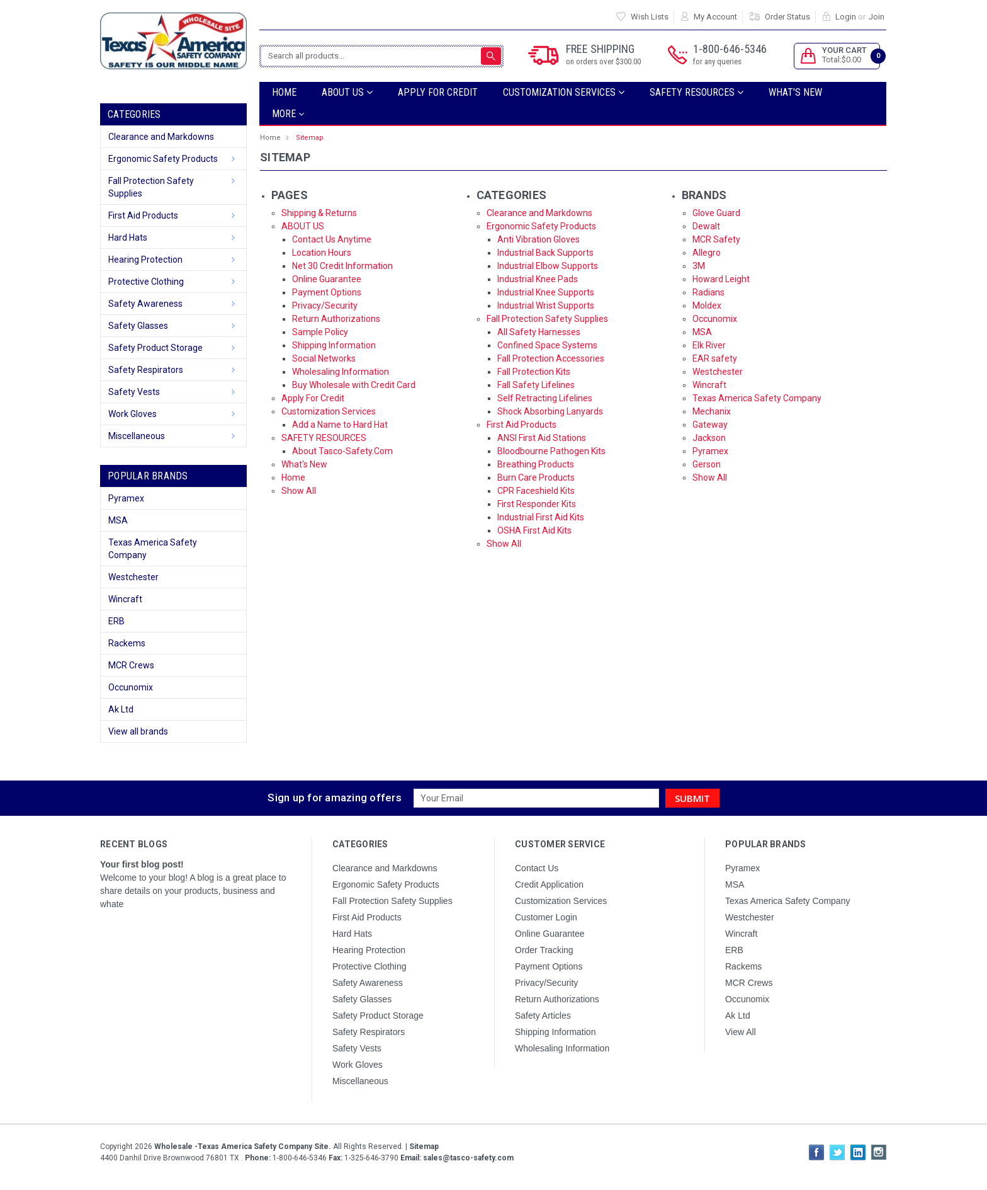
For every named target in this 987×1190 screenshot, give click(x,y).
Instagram (879, 1152)
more (288, 114)
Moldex (706, 305)
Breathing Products (535, 464)
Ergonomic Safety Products (163, 159)
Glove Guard (716, 213)
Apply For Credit (438, 92)
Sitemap (310, 138)
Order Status (787, 16)
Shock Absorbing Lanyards (550, 411)
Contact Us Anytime (331, 239)
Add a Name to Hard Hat (340, 425)
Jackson (709, 438)
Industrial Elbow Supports (547, 266)
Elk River (709, 345)
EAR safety (714, 358)
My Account (715, 16)
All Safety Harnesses (538, 332)
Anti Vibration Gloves (538, 239)
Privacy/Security (325, 305)
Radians (708, 292)
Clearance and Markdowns (161, 137)
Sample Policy (320, 332)
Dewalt (706, 226)
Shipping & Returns (319, 213)
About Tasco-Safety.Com (342, 451)
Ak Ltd (120, 709)
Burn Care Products (536, 477)
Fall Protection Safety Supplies (151, 187)
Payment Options (326, 292)
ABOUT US (347, 92)
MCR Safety (716, 239)
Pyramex (126, 498)
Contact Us (536, 868)
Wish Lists (649, 16)
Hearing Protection (145, 260)
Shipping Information (334, 345)
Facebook (816, 1152)
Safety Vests (134, 392)
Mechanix (711, 411)
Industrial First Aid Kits (540, 517)
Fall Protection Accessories (550, 358)
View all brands (138, 731)
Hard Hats (127, 237)
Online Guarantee (326, 279)
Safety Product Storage (155, 348)
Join (876, 16)
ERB (116, 621)
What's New (795, 92)
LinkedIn (858, 1152)
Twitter (837, 1152)
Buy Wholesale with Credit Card (353, 385)
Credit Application (549, 884)
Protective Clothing (146, 282)
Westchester (133, 577)
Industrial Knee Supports (545, 292)
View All (740, 1032)
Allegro (706, 253)
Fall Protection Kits (533, 372)
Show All (298, 491)
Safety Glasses (138, 326)
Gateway (710, 425)
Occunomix (130, 687)
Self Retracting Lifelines (544, 398)
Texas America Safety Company (152, 548)
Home (284, 92)
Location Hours (321, 253)
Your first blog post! (142, 864)
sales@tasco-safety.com (467, 1157)
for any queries (717, 61)
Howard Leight (721, 279)
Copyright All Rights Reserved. (269, 1146)
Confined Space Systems (547, 345)
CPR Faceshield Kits (536, 491)
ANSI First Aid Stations (541, 438)
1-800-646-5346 (730, 55)
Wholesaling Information (340, 372)
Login (845, 16)
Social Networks (324, 358)
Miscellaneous (136, 436)
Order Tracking (544, 950)
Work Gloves (132, 414)
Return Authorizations (336, 319)
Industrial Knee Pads (537, 279)
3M (698, 266)
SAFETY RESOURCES (696, 92)
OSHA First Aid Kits (534, 530)
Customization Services (563, 92)
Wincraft (125, 599)
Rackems (126, 643)
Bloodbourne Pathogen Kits (551, 451)
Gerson (706, 464)
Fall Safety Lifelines (536, 385)
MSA (118, 520)
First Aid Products (143, 215)
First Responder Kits (536, 504)
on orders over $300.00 (603, 61)
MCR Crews (131, 665)
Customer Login (546, 917)
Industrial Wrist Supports (545, 305)
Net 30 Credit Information (342, 266)
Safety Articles (543, 1015)
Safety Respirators (145, 370)
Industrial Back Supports (545, 253)
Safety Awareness (145, 304)
